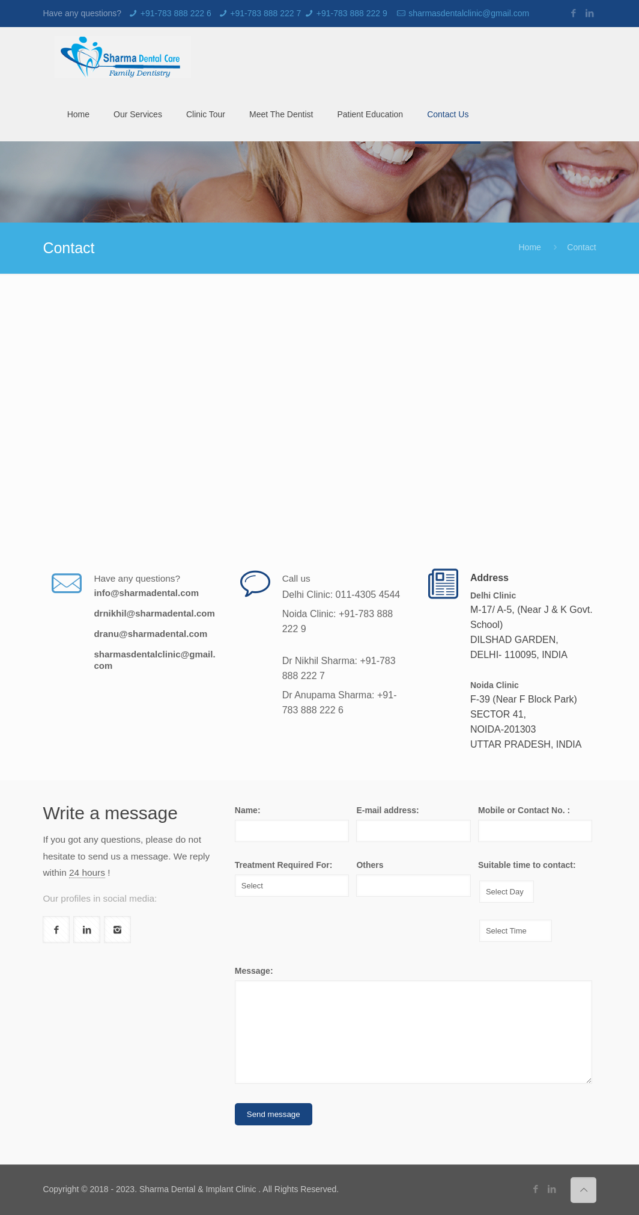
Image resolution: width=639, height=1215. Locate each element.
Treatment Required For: (284, 865)
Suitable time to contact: (527, 865)
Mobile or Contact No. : (524, 810)
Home (529, 247)
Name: (248, 810)
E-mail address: (387, 810)
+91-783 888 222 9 (351, 13)
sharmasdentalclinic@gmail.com (468, 13)
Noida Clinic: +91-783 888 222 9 (337, 621)
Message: (254, 971)
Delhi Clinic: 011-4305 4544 (341, 594)
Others (369, 865)
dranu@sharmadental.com (150, 634)
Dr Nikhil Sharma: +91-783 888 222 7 (339, 668)
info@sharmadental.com (146, 593)
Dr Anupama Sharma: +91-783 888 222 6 (339, 702)
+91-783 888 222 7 (265, 13)
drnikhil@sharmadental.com (154, 613)
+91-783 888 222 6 (176, 13)
